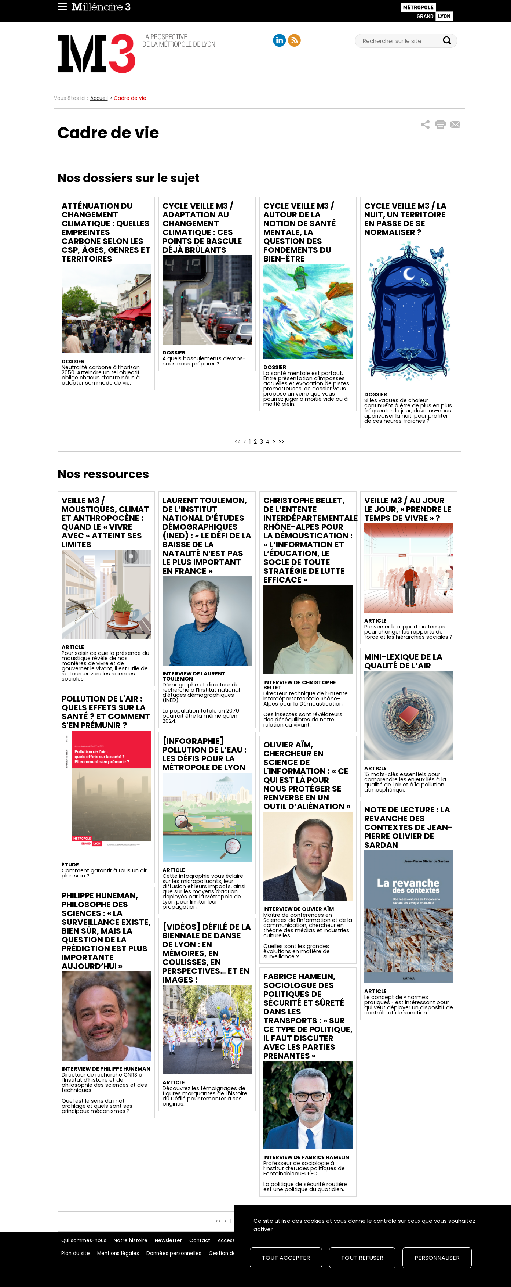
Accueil (99, 98)
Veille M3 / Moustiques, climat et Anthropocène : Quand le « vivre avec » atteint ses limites (105, 522)
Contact (199, 1240)
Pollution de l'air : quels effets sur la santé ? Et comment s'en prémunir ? (106, 712)
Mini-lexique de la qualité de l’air (403, 661)
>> (281, 442)
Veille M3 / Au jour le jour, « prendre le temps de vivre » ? (408, 509)
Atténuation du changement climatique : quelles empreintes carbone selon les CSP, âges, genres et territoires (106, 232)
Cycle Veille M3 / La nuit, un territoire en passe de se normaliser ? (405, 219)
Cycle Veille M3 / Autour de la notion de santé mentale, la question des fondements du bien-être (299, 232)
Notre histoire (130, 1240)
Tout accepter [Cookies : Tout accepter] (286, 1258)
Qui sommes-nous (83, 1240)
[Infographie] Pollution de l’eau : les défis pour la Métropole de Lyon (205, 754)
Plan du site (75, 1253)
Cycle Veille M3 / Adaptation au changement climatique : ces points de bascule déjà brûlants (202, 228)
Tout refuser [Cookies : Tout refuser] (362, 1258)
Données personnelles (173, 1253)
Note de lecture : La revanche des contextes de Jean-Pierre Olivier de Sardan (408, 827)
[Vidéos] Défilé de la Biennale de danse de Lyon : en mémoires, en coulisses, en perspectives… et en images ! (207, 953)
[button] (425, 124)
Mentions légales (118, 1253)
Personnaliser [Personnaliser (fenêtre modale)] (437, 1258)
